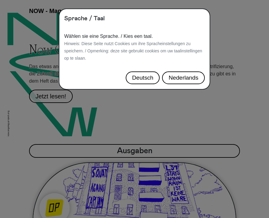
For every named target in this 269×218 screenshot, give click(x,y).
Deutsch (142, 77)
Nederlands (183, 77)
